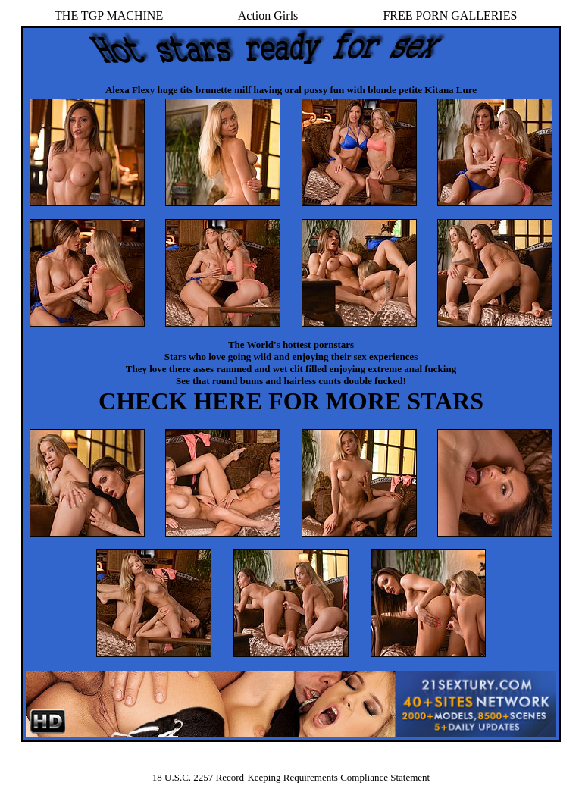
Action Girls (268, 15)
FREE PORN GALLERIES (450, 15)
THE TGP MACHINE (109, 15)
